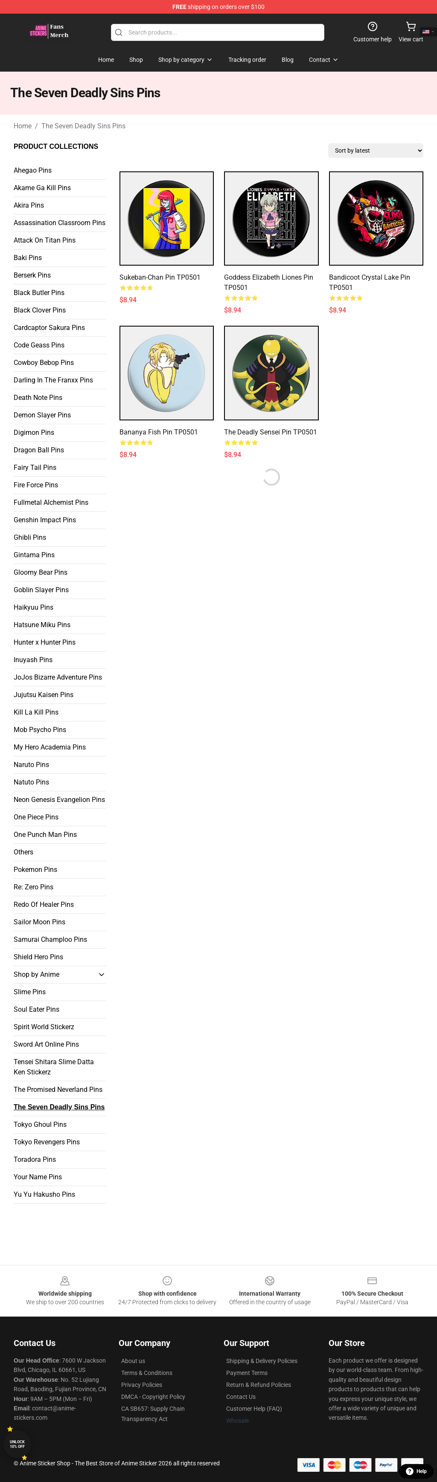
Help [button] (416, 1471)
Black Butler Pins (39, 293)
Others (23, 852)
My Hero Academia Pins (50, 747)
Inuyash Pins (33, 660)
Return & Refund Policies (258, 1384)
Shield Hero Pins (38, 957)
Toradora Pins (35, 1159)
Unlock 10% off (17, 1444)
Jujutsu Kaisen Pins (43, 695)
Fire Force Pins (36, 485)
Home (23, 126)
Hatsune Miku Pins (42, 625)
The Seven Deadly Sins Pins (83, 126)
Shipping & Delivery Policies (261, 1361)
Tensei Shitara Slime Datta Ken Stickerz (54, 1067)
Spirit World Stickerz (44, 1027)
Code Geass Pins (39, 345)
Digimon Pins (34, 432)
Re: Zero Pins (33, 887)
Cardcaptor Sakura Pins (49, 328)
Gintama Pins (34, 555)
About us (133, 1361)
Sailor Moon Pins (39, 922)
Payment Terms (247, 1372)
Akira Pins (29, 205)
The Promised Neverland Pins (58, 1089)
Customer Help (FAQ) (254, 1408)
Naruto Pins (31, 765)
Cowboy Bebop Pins (44, 363)
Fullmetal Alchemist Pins (51, 502)
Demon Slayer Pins (42, 415)
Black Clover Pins (40, 310)
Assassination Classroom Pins (59, 223)
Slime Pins (30, 992)
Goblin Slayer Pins (41, 590)
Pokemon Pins (35, 869)
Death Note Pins (38, 398)
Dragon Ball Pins (39, 450)
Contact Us (241, 1396)
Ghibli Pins (30, 537)
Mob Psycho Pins (40, 730)
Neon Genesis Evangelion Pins (59, 800)
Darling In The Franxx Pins (53, 380)
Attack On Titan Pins (45, 240)
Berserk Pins (32, 275)
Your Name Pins (38, 1177)
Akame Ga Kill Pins (42, 188)
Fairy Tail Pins (35, 467)
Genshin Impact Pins (45, 520)
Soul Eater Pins (36, 1009)
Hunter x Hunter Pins (45, 642)
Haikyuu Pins (33, 607)
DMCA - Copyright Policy (153, 1396)
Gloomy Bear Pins (40, 572)
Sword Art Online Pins (46, 1044)
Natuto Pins (31, 782)
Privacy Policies (141, 1384)
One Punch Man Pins (45, 835)
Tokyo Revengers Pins (47, 1142)
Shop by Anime (36, 974)
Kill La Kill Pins (36, 712)
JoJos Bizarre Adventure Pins (58, 677)
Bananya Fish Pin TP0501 (158, 432)
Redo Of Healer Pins (44, 904)
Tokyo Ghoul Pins (40, 1124)
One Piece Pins (36, 817)
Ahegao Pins (33, 170)
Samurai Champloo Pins (50, 939)
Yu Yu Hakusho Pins (44, 1194)
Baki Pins (28, 258)
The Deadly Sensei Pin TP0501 (270, 432)
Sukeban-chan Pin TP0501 (160, 277)
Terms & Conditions (146, 1372)
